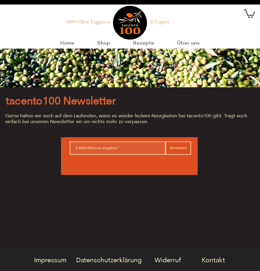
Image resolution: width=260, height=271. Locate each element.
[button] (249, 13)
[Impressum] (50, 260)
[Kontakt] (213, 260)
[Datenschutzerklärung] (109, 260)
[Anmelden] (178, 148)
